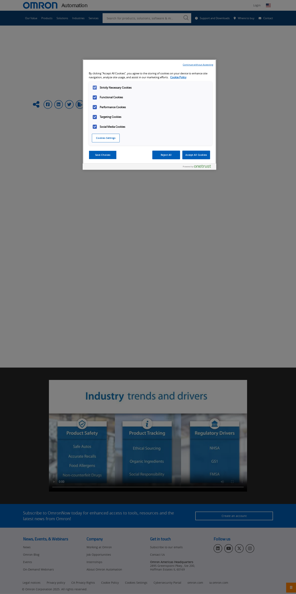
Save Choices (102, 154)
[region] (149, 114)
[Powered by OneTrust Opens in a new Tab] (198, 167)
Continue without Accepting (198, 64)
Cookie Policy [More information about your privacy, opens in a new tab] (178, 77)
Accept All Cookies (196, 154)
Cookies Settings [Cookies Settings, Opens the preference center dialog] (105, 137)
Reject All (166, 154)
